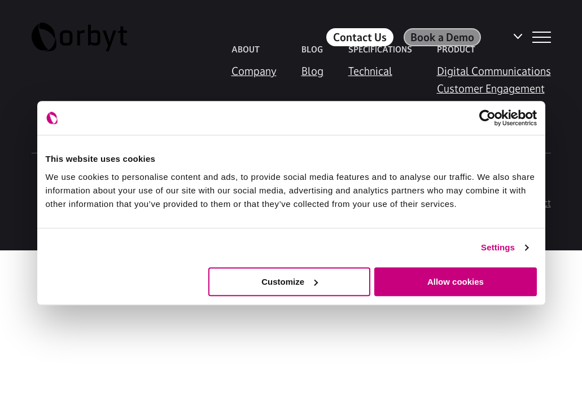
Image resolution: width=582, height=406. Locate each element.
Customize (289, 281)
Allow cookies (455, 281)
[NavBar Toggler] (541, 37)
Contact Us (360, 37)
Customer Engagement (491, 88)
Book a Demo (442, 37)
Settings (498, 247)
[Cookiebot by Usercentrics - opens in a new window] (487, 117)
